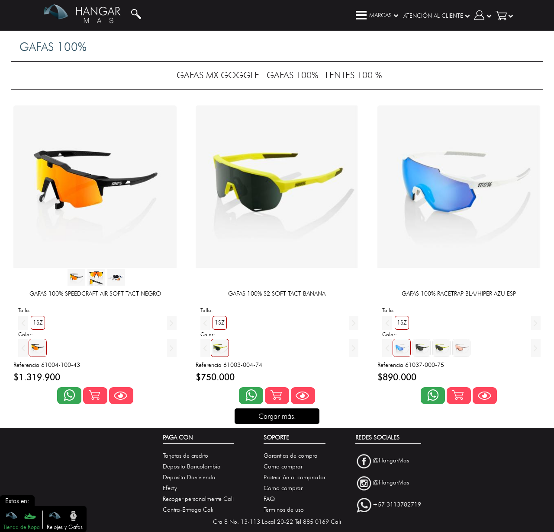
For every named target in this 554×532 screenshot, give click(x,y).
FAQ (269, 499)
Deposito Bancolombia (192, 466)
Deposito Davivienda (189, 477)
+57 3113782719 (397, 504)
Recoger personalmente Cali (198, 499)
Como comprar (283, 466)
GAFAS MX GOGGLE (218, 75)
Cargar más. (277, 416)
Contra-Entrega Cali (188, 509)
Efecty (170, 488)
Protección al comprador (294, 477)
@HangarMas (391, 461)
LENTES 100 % (353, 75)
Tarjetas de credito (185, 455)
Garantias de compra (291, 455)
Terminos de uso (284, 509)
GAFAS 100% (292, 75)
